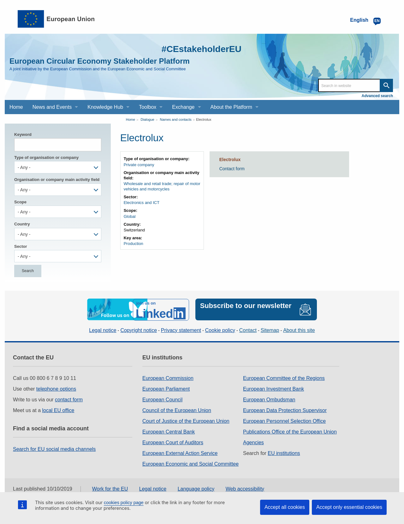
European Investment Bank (273, 388)
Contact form (232, 168)
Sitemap (270, 329)
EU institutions (284, 452)
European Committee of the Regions (284, 377)
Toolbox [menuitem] (147, 107)
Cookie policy (220, 329)
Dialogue (147, 119)
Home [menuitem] (16, 107)
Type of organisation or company (46, 157)
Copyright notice (138, 329)
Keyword (23, 134)
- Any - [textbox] (24, 167)
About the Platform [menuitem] (231, 107)
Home (130, 119)
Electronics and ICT (141, 202)
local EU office (58, 409)
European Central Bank (168, 431)
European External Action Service (179, 452)
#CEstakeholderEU (199, 49)
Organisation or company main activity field (56, 179)
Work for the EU (110, 488)
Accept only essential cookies (349, 507)
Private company (139, 164)
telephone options (56, 388)
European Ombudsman (269, 399)
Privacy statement (181, 329)
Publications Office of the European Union (290, 431)
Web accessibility (245, 488)
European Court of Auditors (172, 442)
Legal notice (102, 329)
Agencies (253, 442)
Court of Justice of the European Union (185, 420)
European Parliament (166, 388)
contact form (69, 399)
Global (130, 216)
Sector (20, 246)
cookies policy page (124, 502)
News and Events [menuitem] (52, 107)
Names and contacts (175, 119)
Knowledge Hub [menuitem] (105, 107)
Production (133, 243)
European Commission (167, 377)
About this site (299, 329)
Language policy (196, 488)
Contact (248, 329)
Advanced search (377, 96)
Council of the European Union (176, 409)
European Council (162, 399)
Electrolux (203, 119)
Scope (20, 202)
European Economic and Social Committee (190, 463)
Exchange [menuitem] (183, 107)
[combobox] (57, 167)
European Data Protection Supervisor (285, 409)
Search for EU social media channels (54, 448)
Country (22, 224)
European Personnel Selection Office (284, 420)
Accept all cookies (284, 507)
